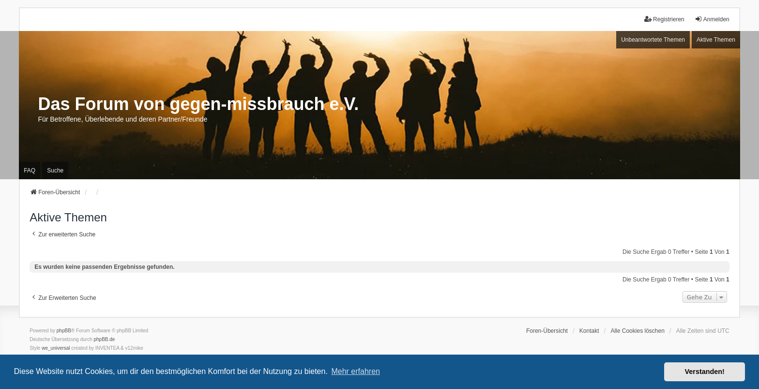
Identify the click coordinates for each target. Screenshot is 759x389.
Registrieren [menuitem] (664, 19)
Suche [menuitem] (55, 170)
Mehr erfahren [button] (355, 371)
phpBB (64, 330)
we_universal (56, 348)
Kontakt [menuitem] (589, 330)
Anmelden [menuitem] (712, 19)
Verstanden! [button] (705, 371)
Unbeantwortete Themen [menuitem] (653, 39)
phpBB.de (104, 339)
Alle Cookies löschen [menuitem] (637, 330)
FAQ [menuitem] (29, 170)
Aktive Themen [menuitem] (716, 39)
